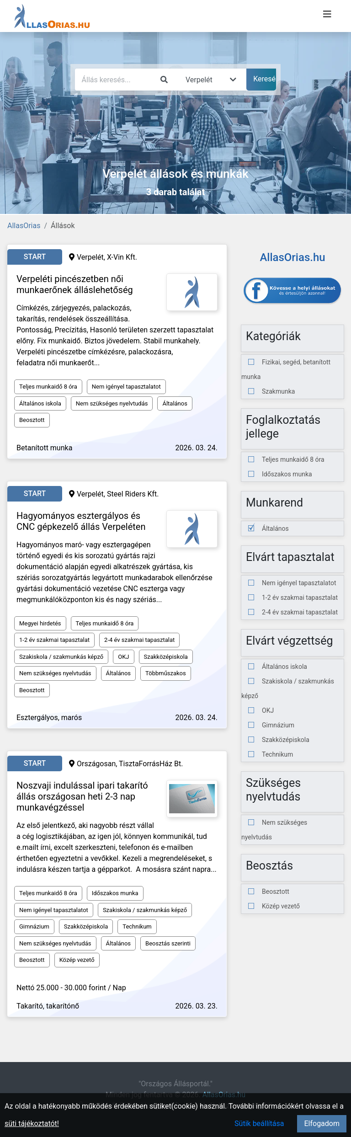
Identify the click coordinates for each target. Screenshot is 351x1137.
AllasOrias (23, 225)
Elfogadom (322, 1123)
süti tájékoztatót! (32, 1123)
